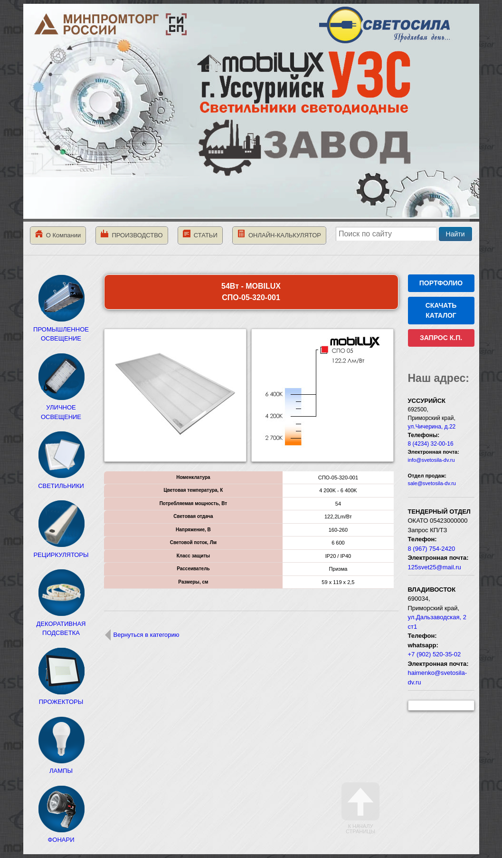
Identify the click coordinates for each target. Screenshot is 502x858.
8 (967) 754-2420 (431, 548)
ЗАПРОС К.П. (441, 337)
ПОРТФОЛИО (441, 283)
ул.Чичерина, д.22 (432, 426)
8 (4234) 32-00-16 (431, 443)
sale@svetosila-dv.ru (432, 483)
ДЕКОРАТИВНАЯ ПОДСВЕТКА (61, 623)
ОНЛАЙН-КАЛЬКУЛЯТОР (279, 234)
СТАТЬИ (200, 234)
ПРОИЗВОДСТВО (131, 234)
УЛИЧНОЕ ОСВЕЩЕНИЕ (61, 407)
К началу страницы (360, 808)
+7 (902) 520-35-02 (434, 654)
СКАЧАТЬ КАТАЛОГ (441, 310)
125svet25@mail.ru (434, 567)
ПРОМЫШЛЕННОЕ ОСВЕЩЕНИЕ (61, 329)
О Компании (58, 234)
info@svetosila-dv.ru (431, 460)
